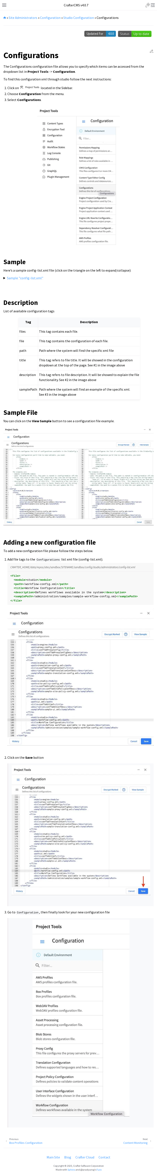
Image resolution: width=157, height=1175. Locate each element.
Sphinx (71, 1169)
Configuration (50, 17)
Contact (104, 1157)
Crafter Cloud (84, 1157)
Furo (99, 1169)
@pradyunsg (87, 1169)
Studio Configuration (78, 17)
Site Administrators (23, 17)
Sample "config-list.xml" (25, 278)
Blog (67, 1157)
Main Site (53, 1157)
